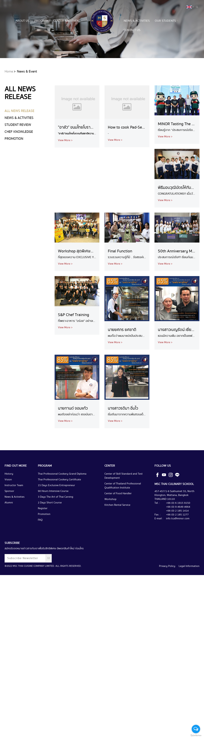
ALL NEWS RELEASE (19, 128)
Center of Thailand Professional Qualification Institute (122, 503)
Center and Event (66, 20)
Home (9, 89)
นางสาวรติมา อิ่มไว (123, 426)
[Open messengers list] (196, 729)
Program (41, 20)
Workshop (110, 517)
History (9, 491)
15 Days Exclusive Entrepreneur (56, 503)
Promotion (14, 156)
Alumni (9, 520)
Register (42, 526)
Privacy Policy (167, 584)
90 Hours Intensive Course (53, 509)
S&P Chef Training (73, 333)
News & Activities (137, 20)
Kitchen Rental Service (117, 523)
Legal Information (189, 584)
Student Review (18, 142)
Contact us (132, 30)
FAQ (40, 537)
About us (22, 20)
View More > (65, 158)
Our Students (165, 20)
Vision (8, 497)
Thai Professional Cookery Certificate (59, 497)
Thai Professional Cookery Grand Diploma (62, 491)
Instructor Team (14, 503)
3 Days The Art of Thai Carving (55, 514)
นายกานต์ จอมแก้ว (73, 426)
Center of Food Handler (118, 511)
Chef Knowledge (19, 149)
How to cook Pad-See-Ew (129, 145)
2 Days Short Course (50, 520)
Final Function (120, 269)
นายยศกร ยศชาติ (122, 347)
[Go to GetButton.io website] (195, 735)
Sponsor (9, 509)
